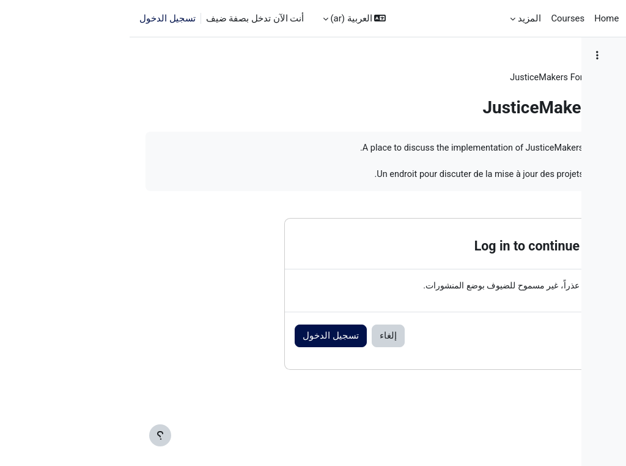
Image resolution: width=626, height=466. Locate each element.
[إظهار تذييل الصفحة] (31, 435)
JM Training (404, 77)
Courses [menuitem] (438, 18)
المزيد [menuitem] (399, 18)
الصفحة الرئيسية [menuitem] (530, 18)
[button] (225, 18)
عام (360, 77)
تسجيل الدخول (38, 18)
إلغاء (186, 351)
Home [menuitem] (477, 18)
